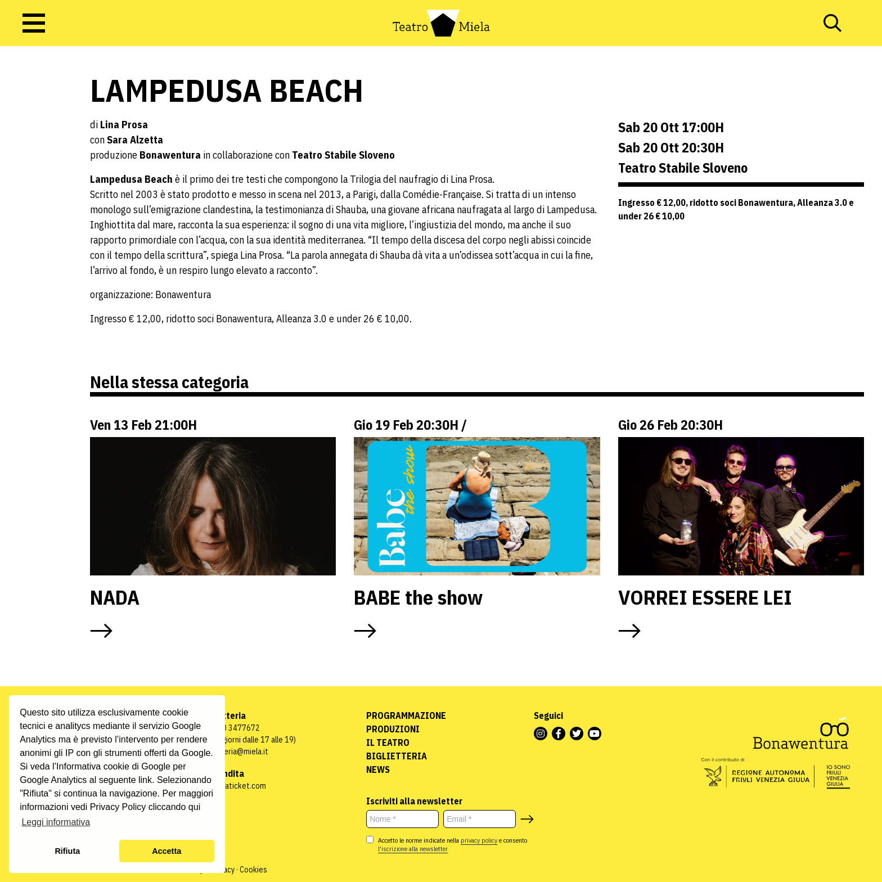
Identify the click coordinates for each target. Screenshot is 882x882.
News (378, 769)
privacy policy (479, 840)
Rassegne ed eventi (36, 162)
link (145, 780)
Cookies (253, 870)
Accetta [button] (166, 851)
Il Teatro (388, 742)
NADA (115, 597)
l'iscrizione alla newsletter (413, 848)
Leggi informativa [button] (55, 822)
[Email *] (479, 819)
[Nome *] (402, 819)
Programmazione (406, 715)
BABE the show (418, 597)
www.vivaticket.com (232, 786)
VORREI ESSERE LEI (707, 597)
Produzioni (393, 729)
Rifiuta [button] (67, 851)
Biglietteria (396, 756)
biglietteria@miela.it (233, 751)
